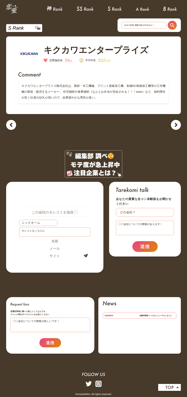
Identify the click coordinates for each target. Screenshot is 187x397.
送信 (145, 246)
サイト (54, 256)
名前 (54, 241)
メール (55, 249)
